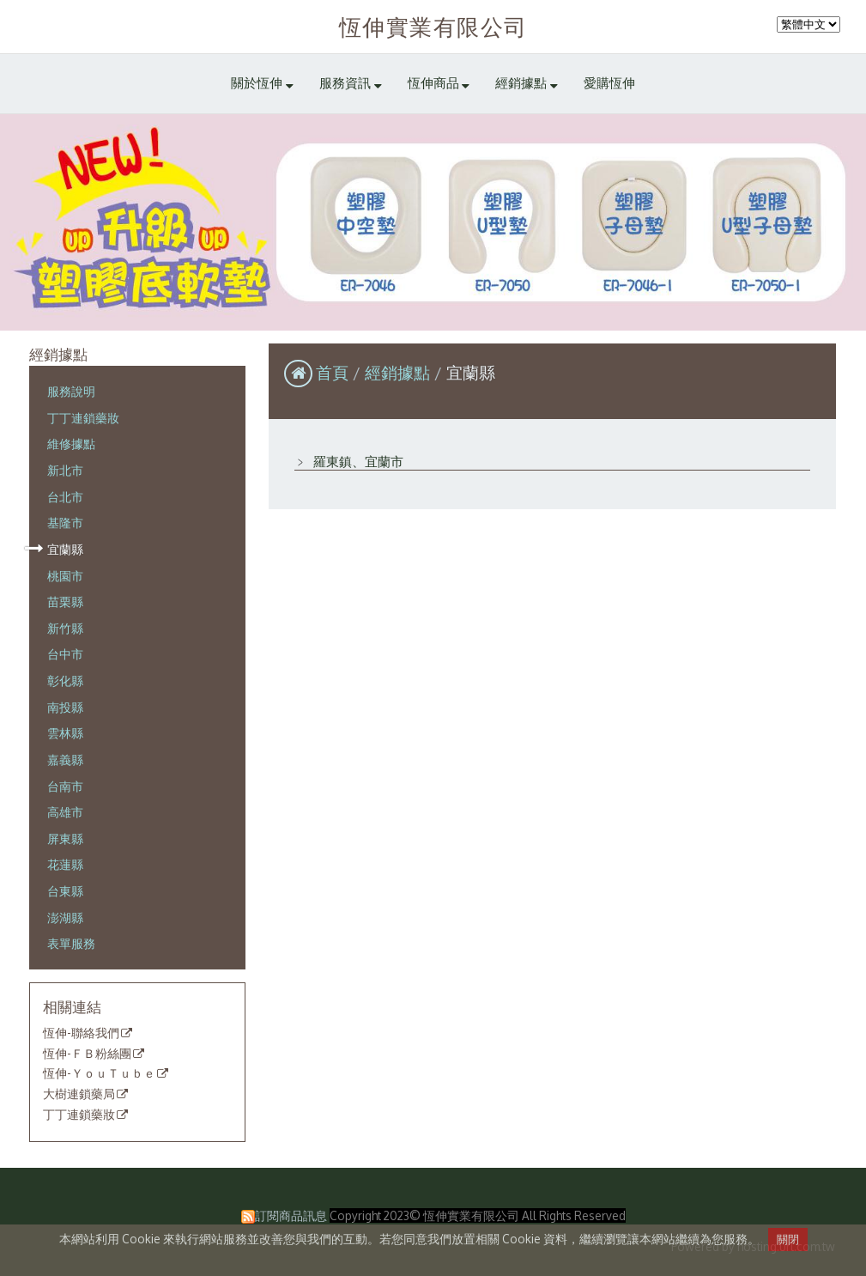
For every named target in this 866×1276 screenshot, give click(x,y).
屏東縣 (65, 838)
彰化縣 (65, 680)
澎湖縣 (65, 917)
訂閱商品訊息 (291, 1215)
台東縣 (65, 890)
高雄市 (65, 811)
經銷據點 (399, 372)
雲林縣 (65, 732)
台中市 (65, 653)
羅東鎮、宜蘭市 (356, 461)
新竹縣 (65, 627)
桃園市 (65, 575)
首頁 (332, 372)
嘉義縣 (65, 759)
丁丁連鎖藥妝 (83, 417)
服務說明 (71, 390)
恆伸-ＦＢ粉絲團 (87, 1053)
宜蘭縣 (65, 548)
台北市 (65, 496)
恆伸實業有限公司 (433, 26)
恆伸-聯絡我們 (81, 1033)
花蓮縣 (65, 864)
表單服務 (71, 943)
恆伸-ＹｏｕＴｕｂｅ (99, 1073)
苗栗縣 (65, 601)
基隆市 (65, 522)
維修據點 (71, 443)
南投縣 (65, 706)
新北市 (65, 469)
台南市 (65, 785)
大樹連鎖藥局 (79, 1094)
